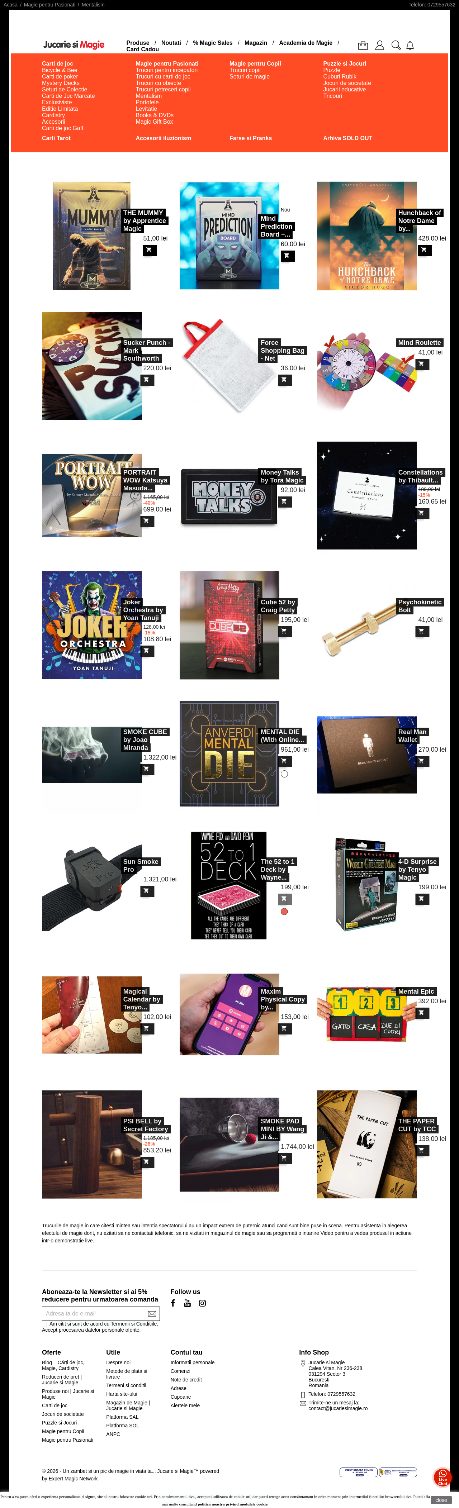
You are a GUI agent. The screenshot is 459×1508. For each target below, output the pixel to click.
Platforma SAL (122, 1417)
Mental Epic (393, 991)
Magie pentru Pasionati (67, 1440)
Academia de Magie (306, 43)
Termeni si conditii (126, 1385)
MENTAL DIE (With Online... (259, 735)
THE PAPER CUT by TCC (394, 1125)
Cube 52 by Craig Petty (255, 606)
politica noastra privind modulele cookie (233, 1504)
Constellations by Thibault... (397, 476)
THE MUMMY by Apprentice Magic (144, 220)
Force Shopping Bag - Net (259, 350)
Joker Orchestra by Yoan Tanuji (120, 610)
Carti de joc (54, 1405)
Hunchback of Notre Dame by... (419, 220)
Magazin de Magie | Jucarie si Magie (128, 1405)
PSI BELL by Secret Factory (122, 1125)
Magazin (256, 43)
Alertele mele (185, 1405)
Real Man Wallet (389, 735)
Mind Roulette (396, 342)
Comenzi (180, 1371)
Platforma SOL (122, 1425)
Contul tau (187, 1352)
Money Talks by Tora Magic (259, 476)
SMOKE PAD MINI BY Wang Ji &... (259, 1129)
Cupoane (181, 1397)
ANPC (113, 1434)
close (441, 1500)
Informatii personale (193, 1362)
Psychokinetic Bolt (396, 606)
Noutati (171, 43)
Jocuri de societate (63, 1414)
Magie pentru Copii (63, 1431)
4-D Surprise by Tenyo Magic (394, 869)
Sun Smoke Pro (117, 865)
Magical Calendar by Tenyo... (118, 999)
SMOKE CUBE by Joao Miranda (122, 739)
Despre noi (118, 1362)
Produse (138, 43)
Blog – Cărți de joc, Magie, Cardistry (63, 1365)
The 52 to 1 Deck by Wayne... (254, 869)
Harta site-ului (121, 1394)
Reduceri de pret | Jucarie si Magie (62, 1379)
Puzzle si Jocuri (59, 1423)
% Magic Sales (212, 43)
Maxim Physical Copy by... (260, 999)
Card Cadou (143, 49)
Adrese (178, 1388)
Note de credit (186, 1380)
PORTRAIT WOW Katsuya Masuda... (122, 480)
